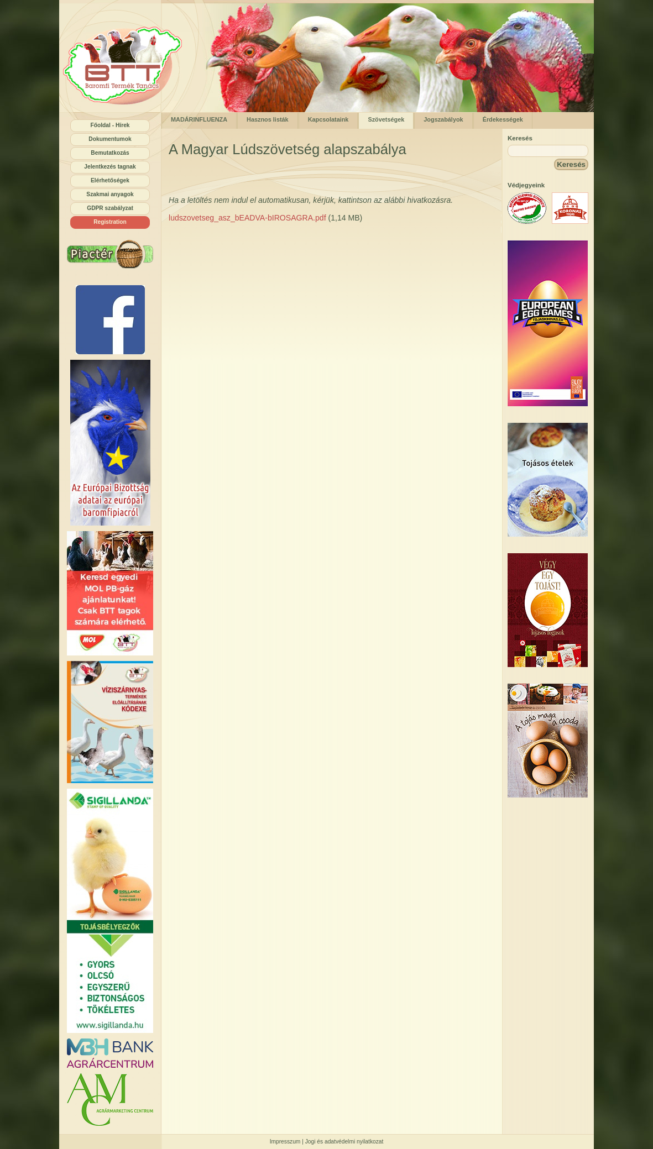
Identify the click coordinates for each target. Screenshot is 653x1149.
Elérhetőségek (110, 180)
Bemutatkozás (110, 153)
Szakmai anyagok (109, 194)
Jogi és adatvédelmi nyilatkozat (344, 1141)
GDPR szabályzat (110, 208)
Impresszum (285, 1141)
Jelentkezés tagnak (109, 167)
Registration (110, 222)
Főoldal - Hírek (109, 125)
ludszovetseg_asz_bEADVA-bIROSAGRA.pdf (247, 217)
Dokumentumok (109, 139)
